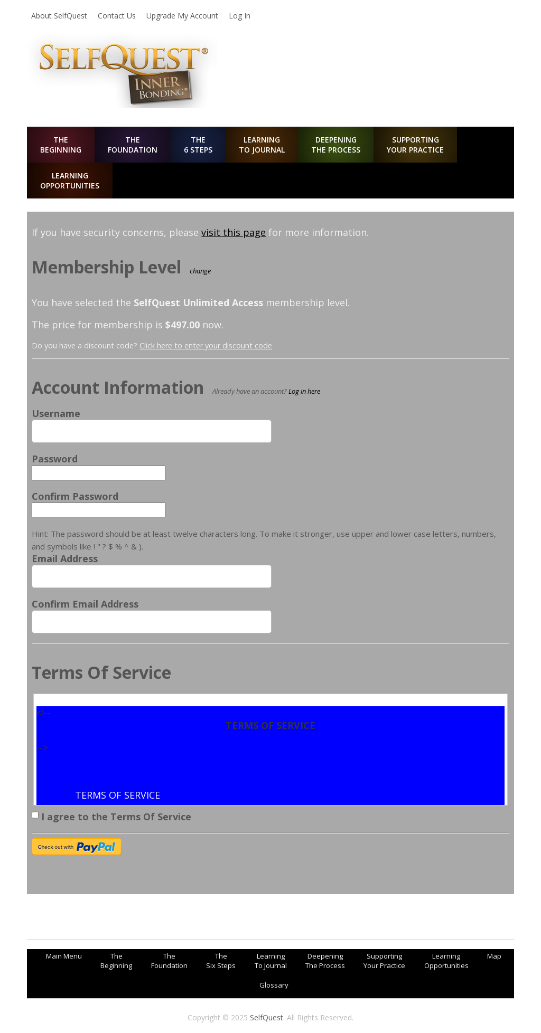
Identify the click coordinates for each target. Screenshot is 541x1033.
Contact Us (117, 16)
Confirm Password (75, 496)
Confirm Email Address (85, 604)
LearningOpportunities (69, 180)
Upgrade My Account (182, 16)
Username (56, 413)
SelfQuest (266, 1017)
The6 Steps (198, 145)
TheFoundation (132, 145)
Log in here (304, 391)
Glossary (273, 985)
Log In (239, 16)
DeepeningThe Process (335, 145)
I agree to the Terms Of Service (111, 815)
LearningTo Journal (262, 145)
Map (494, 956)
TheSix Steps (221, 960)
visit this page (233, 232)
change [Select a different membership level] (200, 271)
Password (55, 458)
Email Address (65, 558)
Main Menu (64, 956)
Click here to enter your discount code (205, 345)
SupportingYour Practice (415, 145)
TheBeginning (60, 145)
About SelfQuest (59, 16)
